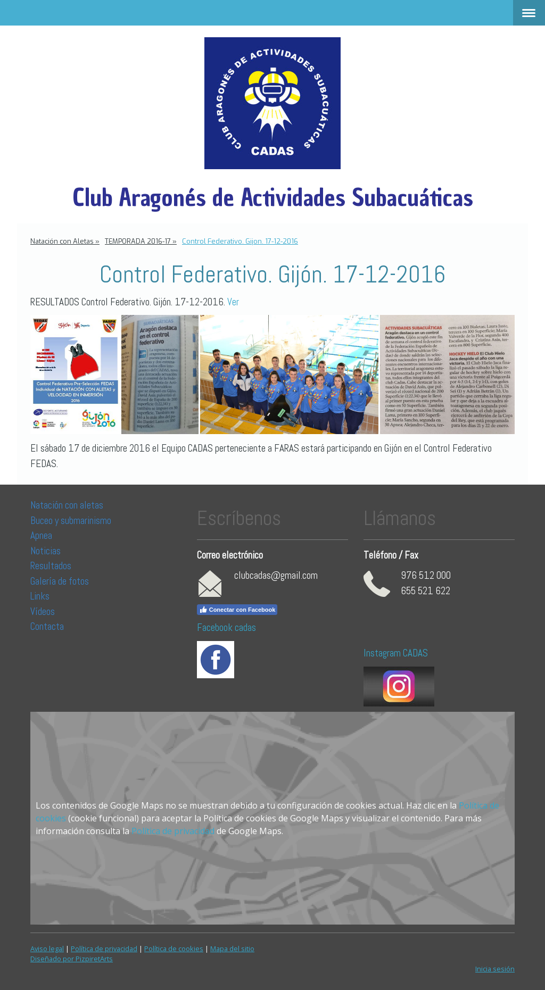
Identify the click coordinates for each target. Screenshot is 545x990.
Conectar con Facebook (237, 609)
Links (39, 596)
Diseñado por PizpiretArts (71, 958)
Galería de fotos (59, 581)
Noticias (46, 551)
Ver (233, 302)
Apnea (41, 535)
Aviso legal (47, 948)
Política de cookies (173, 948)
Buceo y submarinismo (70, 520)
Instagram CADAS (396, 653)
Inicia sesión (495, 969)
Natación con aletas (66, 505)
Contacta (47, 626)
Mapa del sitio (232, 948)
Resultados (50, 565)
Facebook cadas (226, 627)
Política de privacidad (172, 831)
